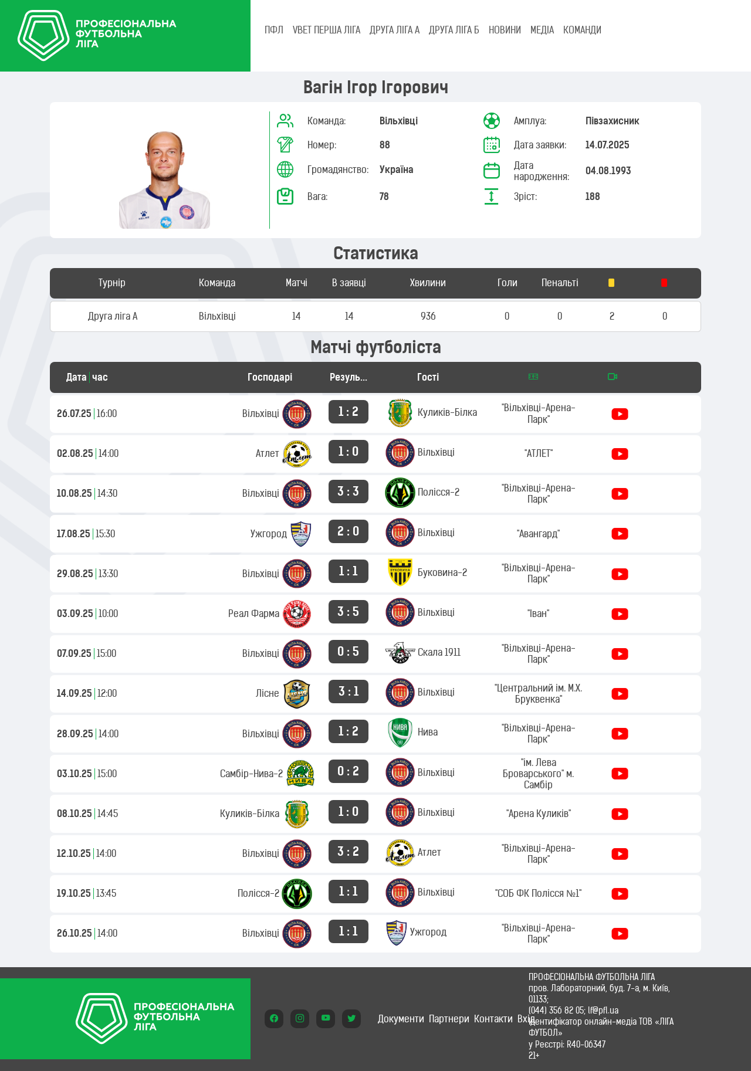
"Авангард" (538, 534)
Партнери (449, 1019)
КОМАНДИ (582, 30)
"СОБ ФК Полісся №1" (538, 893)
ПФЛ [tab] (274, 30)
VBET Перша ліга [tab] (326, 30)
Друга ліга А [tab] (395, 30)
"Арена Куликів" (538, 813)
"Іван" (538, 613)
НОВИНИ (505, 30)
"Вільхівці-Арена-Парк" (539, 413)
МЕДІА (542, 30)
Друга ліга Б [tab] (454, 30)
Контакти (493, 1019)
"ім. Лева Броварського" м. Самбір (538, 774)
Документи (401, 1019)
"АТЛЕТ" (539, 453)
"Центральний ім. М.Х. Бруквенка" (538, 693)
